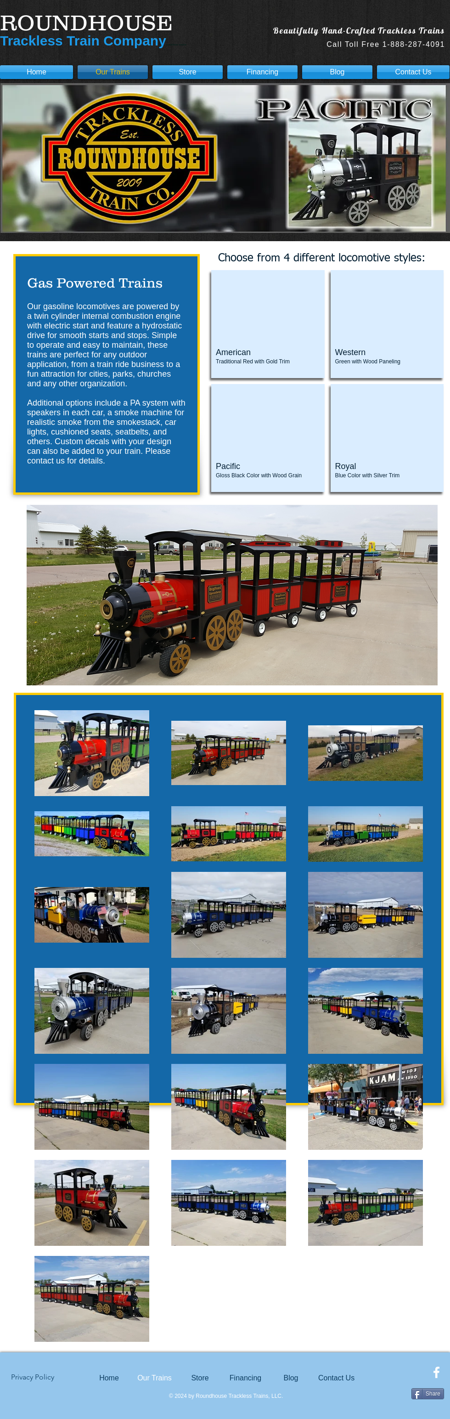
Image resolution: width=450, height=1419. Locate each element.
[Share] (427, 1393)
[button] (268, 324)
